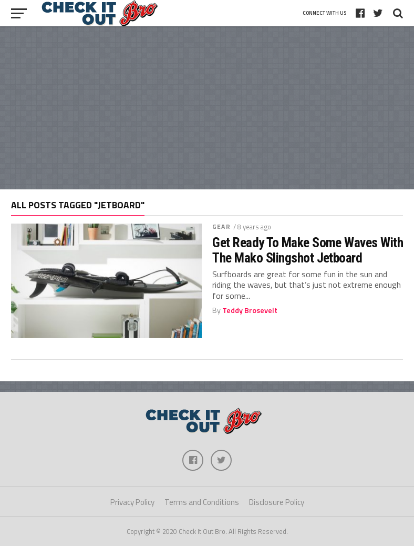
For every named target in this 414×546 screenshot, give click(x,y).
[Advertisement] (207, 107)
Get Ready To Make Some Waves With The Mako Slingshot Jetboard (307, 250)
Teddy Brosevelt (249, 310)
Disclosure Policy (276, 502)
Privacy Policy (132, 502)
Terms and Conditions (201, 502)
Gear (221, 226)
